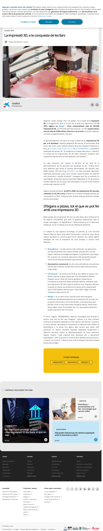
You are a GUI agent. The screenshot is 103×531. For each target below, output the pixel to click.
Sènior (78, 461)
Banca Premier (29, 504)
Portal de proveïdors (52, 499)
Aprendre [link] (5, 467)
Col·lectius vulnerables (84, 464)
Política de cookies (44, 16)
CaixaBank (16, 103)
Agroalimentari (57, 461)
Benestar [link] (5, 464)
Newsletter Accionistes (10, 499)
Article (29, 461)
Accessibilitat (51, 529)
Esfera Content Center (10, 494)
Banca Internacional (31, 510)
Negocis (26, 497)
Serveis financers (57, 473)
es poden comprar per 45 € (60, 148)
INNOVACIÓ (84, 362)
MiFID (26, 512)
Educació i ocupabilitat (84, 467)
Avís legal (16, 529)
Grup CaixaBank (50, 492)
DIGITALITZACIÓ (72, 362)
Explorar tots (31, 476)
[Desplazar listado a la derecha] (95, 362)
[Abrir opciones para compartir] (92, 105)
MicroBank (48, 494)
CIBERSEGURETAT (58, 362)
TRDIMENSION (83, 148)
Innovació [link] (5, 476)
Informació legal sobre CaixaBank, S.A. (29, 529)
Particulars (27, 492)
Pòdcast (29, 473)
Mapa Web (43, 529)
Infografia (30, 467)
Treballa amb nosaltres (53, 497)
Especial (30, 464)
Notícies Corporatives (9, 492)
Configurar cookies (28, 22)
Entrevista (30, 470)
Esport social (80, 473)
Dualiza (47, 502)
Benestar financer (82, 470)
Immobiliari (56, 464)
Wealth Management (31, 507)
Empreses (27, 494)
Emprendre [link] (6, 470)
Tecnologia (55, 470)
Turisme (54, 467)
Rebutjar (48, 22)
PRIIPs (26, 515)
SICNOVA (71, 171)
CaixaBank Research (10, 497)
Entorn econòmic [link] (8, 461)
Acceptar (72, 22)
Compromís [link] (6, 473)
